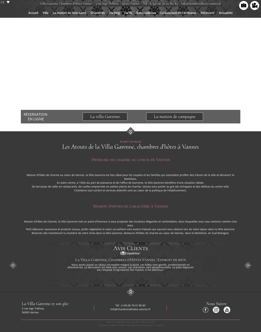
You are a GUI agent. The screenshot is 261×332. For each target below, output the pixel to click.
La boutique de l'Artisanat (178, 13)
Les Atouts (135, 141)
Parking (114, 13)
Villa (45, 13)
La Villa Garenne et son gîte (45, 303)
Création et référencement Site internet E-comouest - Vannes (130, 325)
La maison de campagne (175, 116)
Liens (144, 25)
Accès (117, 25)
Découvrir (208, 13)
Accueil (33, 13)
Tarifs (128, 13)
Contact (130, 25)
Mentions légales (115, 322)
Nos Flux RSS (148, 322)
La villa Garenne (105, 116)
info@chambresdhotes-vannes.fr (201, 3)
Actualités (226, 13)
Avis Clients (130, 248)
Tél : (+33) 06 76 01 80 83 (160, 3)
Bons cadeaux (146, 13)
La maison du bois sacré (69, 13)
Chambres (98, 13)
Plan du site (132, 322)
